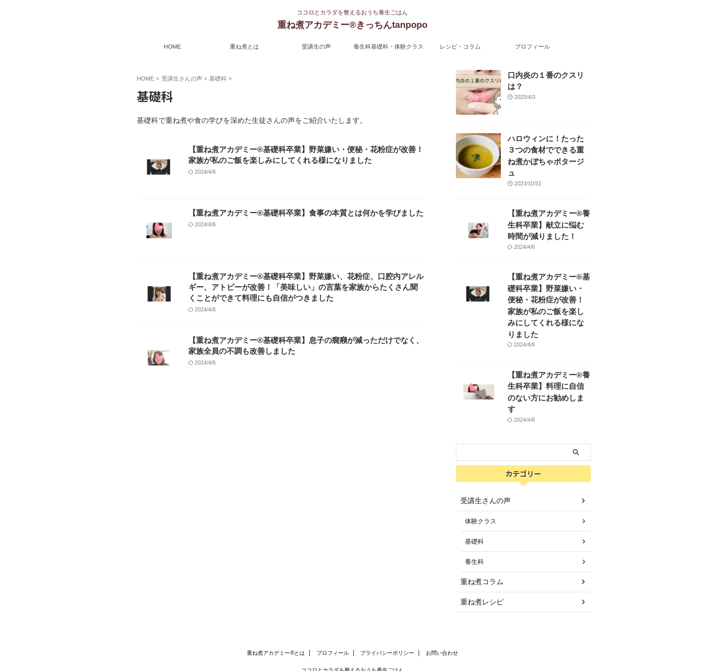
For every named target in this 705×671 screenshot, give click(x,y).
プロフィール (532, 46)
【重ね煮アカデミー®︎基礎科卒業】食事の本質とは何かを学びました (299, 213)
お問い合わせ (442, 612)
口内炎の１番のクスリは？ (545, 74)
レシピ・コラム (460, 46)
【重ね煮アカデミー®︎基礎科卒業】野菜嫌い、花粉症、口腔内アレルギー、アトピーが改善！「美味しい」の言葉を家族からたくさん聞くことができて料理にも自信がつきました (303, 288)
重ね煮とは (244, 46)
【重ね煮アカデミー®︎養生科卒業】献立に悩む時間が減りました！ (548, 211)
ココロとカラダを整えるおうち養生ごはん (352, 629)
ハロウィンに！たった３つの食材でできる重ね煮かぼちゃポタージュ (548, 148)
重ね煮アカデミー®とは (276, 612)
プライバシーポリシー (387, 612)
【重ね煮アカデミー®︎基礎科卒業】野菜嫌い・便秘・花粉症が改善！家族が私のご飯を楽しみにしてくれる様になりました (548, 285)
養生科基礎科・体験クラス (388, 46)
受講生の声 (316, 46)
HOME (172, 46)
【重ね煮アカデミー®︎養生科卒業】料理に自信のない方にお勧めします (548, 355)
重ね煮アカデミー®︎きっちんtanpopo (352, 25)
